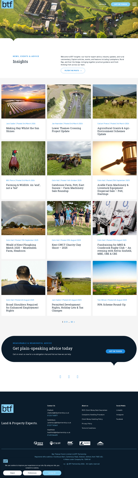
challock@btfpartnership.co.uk (58, 413)
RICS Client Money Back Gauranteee (94, 410)
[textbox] (73, 70)
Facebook (119, 419)
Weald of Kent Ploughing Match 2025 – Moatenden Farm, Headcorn (21, 258)
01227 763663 (52, 425)
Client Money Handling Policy (92, 419)
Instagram (120, 415)
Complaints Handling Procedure (93, 415)
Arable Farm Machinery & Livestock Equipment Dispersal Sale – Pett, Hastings (112, 200)
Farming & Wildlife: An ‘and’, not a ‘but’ (23, 197)
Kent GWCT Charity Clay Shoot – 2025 (66, 257)
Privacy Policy (87, 424)
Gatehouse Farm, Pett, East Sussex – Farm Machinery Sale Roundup (68, 198)
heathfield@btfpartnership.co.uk (58, 432)
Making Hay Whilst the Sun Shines (22, 140)
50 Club (102, 4)
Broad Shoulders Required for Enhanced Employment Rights (22, 318)
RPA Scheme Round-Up (111, 315)
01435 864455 (52, 435)
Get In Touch (120, 4)
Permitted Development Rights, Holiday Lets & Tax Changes (67, 318)
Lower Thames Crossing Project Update (66, 140)
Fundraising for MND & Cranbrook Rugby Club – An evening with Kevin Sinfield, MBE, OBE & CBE (114, 260)
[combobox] (73, 70)
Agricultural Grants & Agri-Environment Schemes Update (113, 141)
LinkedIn (119, 410)
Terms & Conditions (89, 428)
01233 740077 (52, 415)
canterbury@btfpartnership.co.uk (59, 423)
